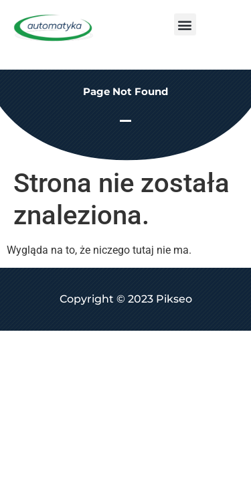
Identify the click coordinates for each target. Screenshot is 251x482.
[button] (185, 24)
